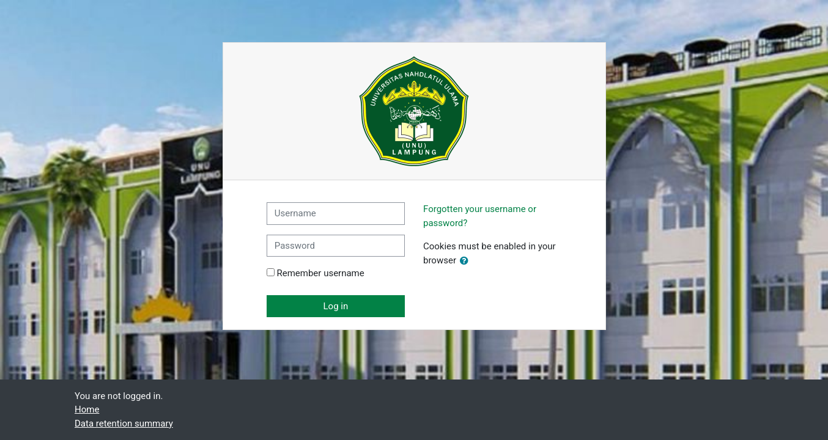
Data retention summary (124, 423)
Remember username (320, 273)
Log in (336, 306)
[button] (467, 261)
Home (87, 409)
